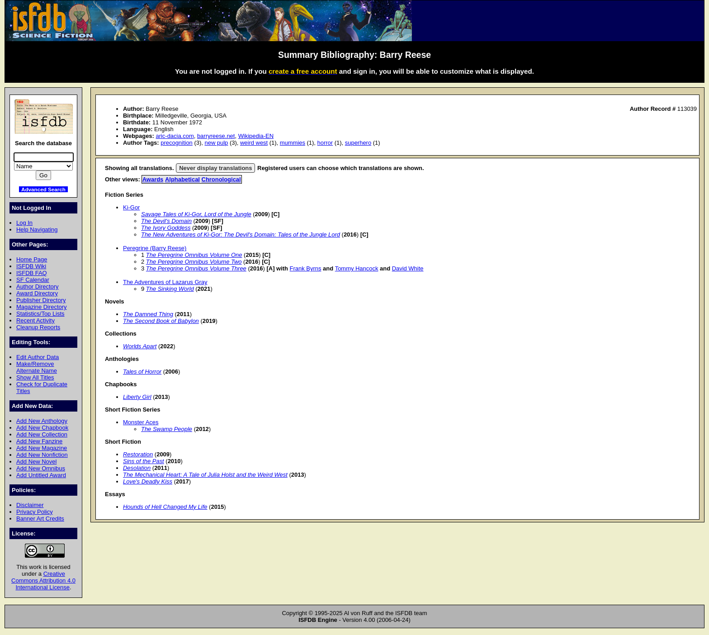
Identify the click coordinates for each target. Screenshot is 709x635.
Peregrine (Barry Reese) (154, 248)
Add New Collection (41, 434)
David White (408, 268)
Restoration (138, 454)
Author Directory (37, 286)
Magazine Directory (41, 306)
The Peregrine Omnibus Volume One (194, 254)
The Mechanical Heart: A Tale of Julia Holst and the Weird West (205, 474)
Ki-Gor (131, 207)
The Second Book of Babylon (161, 321)
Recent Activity (35, 320)
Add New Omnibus (40, 468)
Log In (24, 222)
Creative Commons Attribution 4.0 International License (43, 580)
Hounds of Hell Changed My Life (165, 506)
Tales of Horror (142, 371)
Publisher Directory (41, 300)
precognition (177, 142)
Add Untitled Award (41, 475)
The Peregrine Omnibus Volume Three (196, 268)
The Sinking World (170, 288)
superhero (358, 142)
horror (325, 142)
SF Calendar (32, 279)
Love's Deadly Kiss (147, 481)
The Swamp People (166, 429)
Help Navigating (36, 229)
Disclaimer (29, 505)
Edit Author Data (37, 357)
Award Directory (37, 293)
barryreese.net (216, 136)
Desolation (137, 467)
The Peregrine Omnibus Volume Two (194, 261)
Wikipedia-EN (256, 136)
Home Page (31, 259)
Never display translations (215, 168)
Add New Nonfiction (42, 454)
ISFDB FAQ (31, 273)
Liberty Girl (137, 396)
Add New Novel (36, 461)
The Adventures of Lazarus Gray (165, 282)
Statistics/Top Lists (40, 313)
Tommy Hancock (356, 268)
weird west (254, 142)
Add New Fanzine (39, 441)
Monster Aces (140, 422)
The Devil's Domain (166, 221)
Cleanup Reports (38, 327)
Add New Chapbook (42, 427)
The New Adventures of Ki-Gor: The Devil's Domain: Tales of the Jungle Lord (240, 234)
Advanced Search (43, 189)
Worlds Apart (139, 346)
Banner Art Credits (40, 518)
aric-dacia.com (175, 136)
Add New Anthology (41, 420)
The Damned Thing (148, 314)
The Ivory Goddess (165, 227)
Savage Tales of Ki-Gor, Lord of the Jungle (196, 214)
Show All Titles (35, 377)
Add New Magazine (41, 448)
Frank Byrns (305, 268)
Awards (153, 179)
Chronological (221, 179)
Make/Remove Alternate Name (36, 367)
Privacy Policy (34, 511)
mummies (292, 142)
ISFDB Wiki (31, 266)
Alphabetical (182, 179)
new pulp (216, 142)
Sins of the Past (143, 461)
